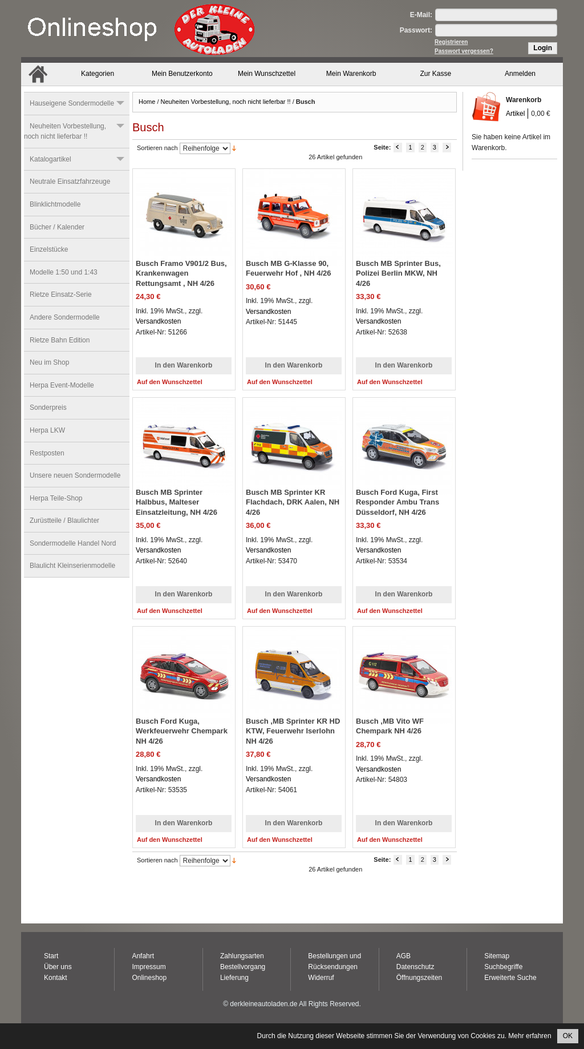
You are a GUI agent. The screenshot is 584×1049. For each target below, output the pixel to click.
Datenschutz (415, 967)
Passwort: (416, 30)
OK (568, 1036)
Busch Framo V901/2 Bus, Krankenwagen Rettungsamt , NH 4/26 (181, 273)
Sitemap (496, 956)
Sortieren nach (157, 147)
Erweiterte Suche (510, 978)
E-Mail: (421, 15)
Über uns (58, 967)
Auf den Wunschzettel (169, 381)
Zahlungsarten (242, 956)
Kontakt (55, 978)
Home (147, 101)
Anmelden (520, 74)
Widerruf (321, 978)
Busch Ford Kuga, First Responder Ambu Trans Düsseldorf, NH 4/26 (397, 502)
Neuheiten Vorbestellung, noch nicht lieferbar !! (226, 101)
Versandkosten (158, 321)
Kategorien (97, 74)
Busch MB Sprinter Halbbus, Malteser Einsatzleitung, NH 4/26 (176, 502)
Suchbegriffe (503, 967)
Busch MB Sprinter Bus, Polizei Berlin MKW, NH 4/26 (398, 273)
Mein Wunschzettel (266, 74)
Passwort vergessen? (464, 51)
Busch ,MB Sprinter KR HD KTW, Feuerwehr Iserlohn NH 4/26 (293, 731)
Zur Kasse (436, 74)
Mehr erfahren (529, 1036)
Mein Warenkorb (351, 74)
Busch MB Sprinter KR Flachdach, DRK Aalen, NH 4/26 (292, 502)
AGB (403, 956)
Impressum (148, 967)
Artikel (515, 114)
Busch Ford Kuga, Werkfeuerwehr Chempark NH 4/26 (182, 731)
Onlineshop (149, 978)
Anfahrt (143, 956)
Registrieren (451, 42)
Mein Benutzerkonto (182, 74)
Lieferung (234, 978)
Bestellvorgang (242, 967)
